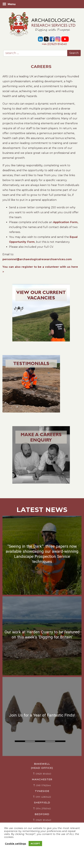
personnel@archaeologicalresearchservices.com (37, 259)
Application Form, (65, 222)
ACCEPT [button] (35, 843)
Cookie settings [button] (15, 843)
